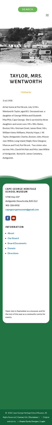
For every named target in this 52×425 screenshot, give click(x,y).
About (11, 233)
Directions (13, 253)
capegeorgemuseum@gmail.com (22, 209)
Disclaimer (33, 417)
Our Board (13, 238)
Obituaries (26, 92)
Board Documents (17, 243)
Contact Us (22, 417)
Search (27, 9)
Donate (11, 248)
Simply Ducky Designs (29, 421)
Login (42, 421)
